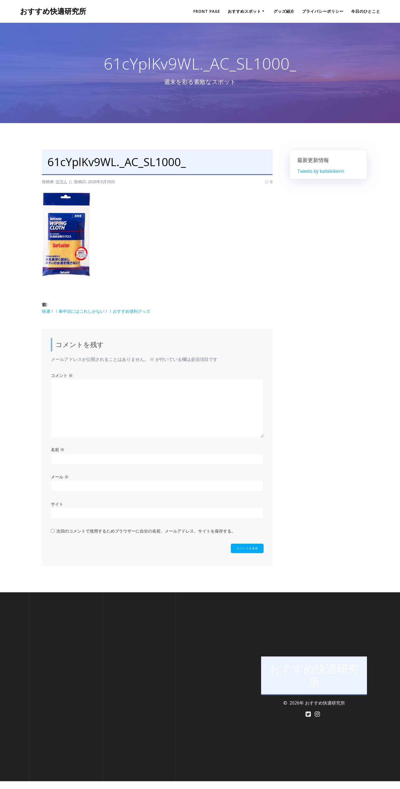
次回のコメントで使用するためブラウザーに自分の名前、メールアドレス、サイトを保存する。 (146, 538)
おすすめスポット (244, 11)
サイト (57, 511)
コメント (62, 382)
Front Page (206, 11)
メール (60, 483)
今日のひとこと (365, 11)
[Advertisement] (65, 694)
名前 (57, 457)
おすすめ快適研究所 (53, 11)
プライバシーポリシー (323, 11)
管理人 (61, 181)
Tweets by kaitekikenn (320, 171)
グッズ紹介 (284, 11)
